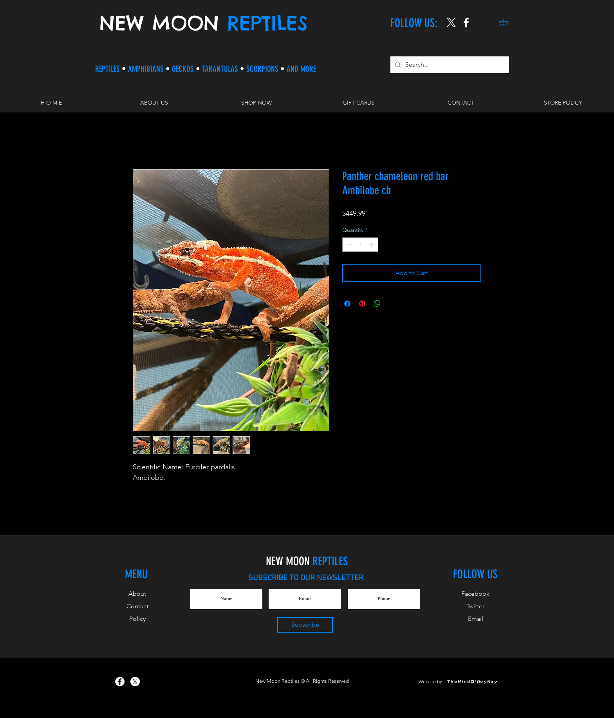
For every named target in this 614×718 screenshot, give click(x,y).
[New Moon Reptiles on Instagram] (466, 22)
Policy (137, 618)
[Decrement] (348, 244)
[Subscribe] (305, 625)
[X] (451, 22)
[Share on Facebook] (347, 303)
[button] (507, 22)
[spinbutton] (360, 244)
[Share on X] (392, 303)
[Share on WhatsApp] (377, 303)
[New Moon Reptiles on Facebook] (120, 681)
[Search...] (449, 64)
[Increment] (372, 244)
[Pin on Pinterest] (362, 303)
